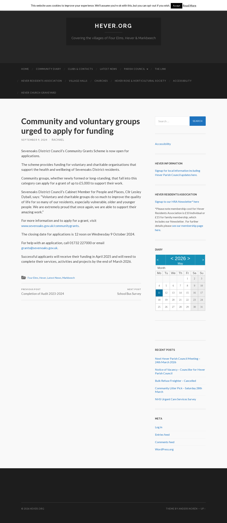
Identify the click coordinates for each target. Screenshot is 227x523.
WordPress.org (164, 449)
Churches (101, 80)
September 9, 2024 (34, 139)
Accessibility (182, 80)
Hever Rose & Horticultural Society (140, 80)
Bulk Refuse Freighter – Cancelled (175, 380)
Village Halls (78, 80)
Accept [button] (176, 5)
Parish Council (134, 69)
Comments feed (164, 441)
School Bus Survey (129, 292)
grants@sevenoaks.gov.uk (40, 248)
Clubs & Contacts (80, 69)
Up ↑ (203, 508)
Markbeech (71, 277)
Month (161, 267)
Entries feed (162, 434)
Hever (44, 277)
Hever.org (113, 26)
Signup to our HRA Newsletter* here (177, 201)
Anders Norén (188, 508)
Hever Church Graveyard (38, 92)
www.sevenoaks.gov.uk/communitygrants (52, 226)
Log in (158, 427)
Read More (189, 5)
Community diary (48, 69)
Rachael (58, 139)
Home (25, 69)
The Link (160, 69)
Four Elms (34, 277)
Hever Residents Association (41, 80)
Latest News (108, 69)
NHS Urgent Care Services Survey (175, 399)
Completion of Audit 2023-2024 (42, 292)
